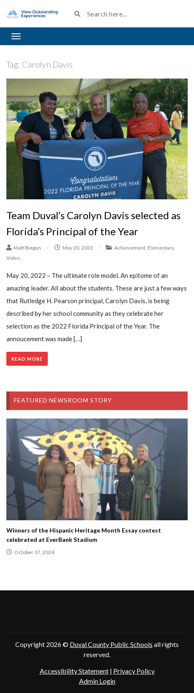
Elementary (161, 248)
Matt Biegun (27, 248)
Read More (27, 358)
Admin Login (97, 681)
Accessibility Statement (74, 671)
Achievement (130, 248)
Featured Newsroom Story (63, 400)
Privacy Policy (134, 671)
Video (13, 258)
